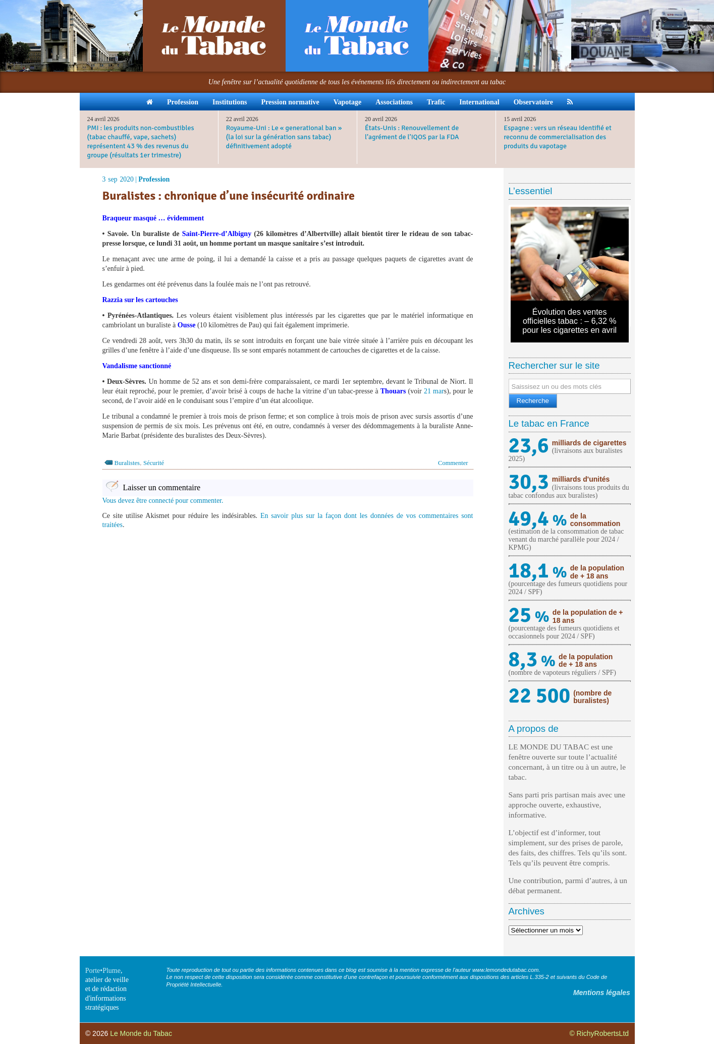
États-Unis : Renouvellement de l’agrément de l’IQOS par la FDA (412, 132)
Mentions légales (601, 993)
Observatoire (533, 102)
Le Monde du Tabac (141, 1033)
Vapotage (348, 102)
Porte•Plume (103, 970)
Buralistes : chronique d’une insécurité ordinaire (228, 195)
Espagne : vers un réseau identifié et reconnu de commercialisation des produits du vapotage (558, 137)
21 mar (434, 391)
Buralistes (127, 463)
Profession (182, 102)
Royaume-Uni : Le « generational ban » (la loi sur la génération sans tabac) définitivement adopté (284, 137)
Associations (394, 102)
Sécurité (153, 463)
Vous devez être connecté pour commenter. (163, 500)
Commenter (453, 463)
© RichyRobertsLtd (599, 1033)
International (479, 102)
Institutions (229, 102)
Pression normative (290, 102)
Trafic (436, 102)
